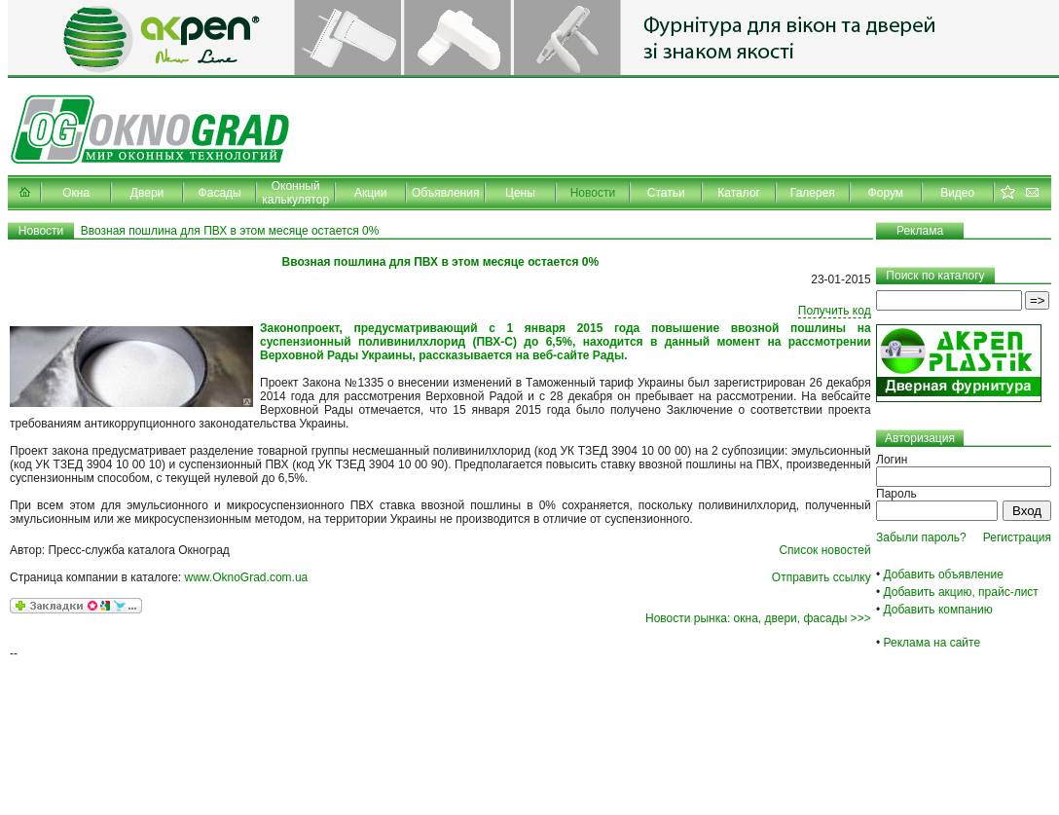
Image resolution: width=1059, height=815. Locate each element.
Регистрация (1017, 537)
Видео (957, 193)
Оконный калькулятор (295, 192)
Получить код (834, 310)
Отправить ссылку (821, 577)
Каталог (738, 193)
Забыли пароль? (921, 537)
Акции (370, 193)
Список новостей (824, 550)
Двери (147, 193)
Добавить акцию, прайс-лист (961, 592)
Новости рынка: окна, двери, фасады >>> (758, 618)
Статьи (666, 193)
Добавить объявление (944, 574)
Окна (76, 193)
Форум (885, 193)
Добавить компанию (938, 609)
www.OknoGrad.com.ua (247, 577)
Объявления (445, 193)
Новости (592, 193)
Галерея (812, 193)
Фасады (220, 193)
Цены (520, 193)
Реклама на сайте (932, 642)
